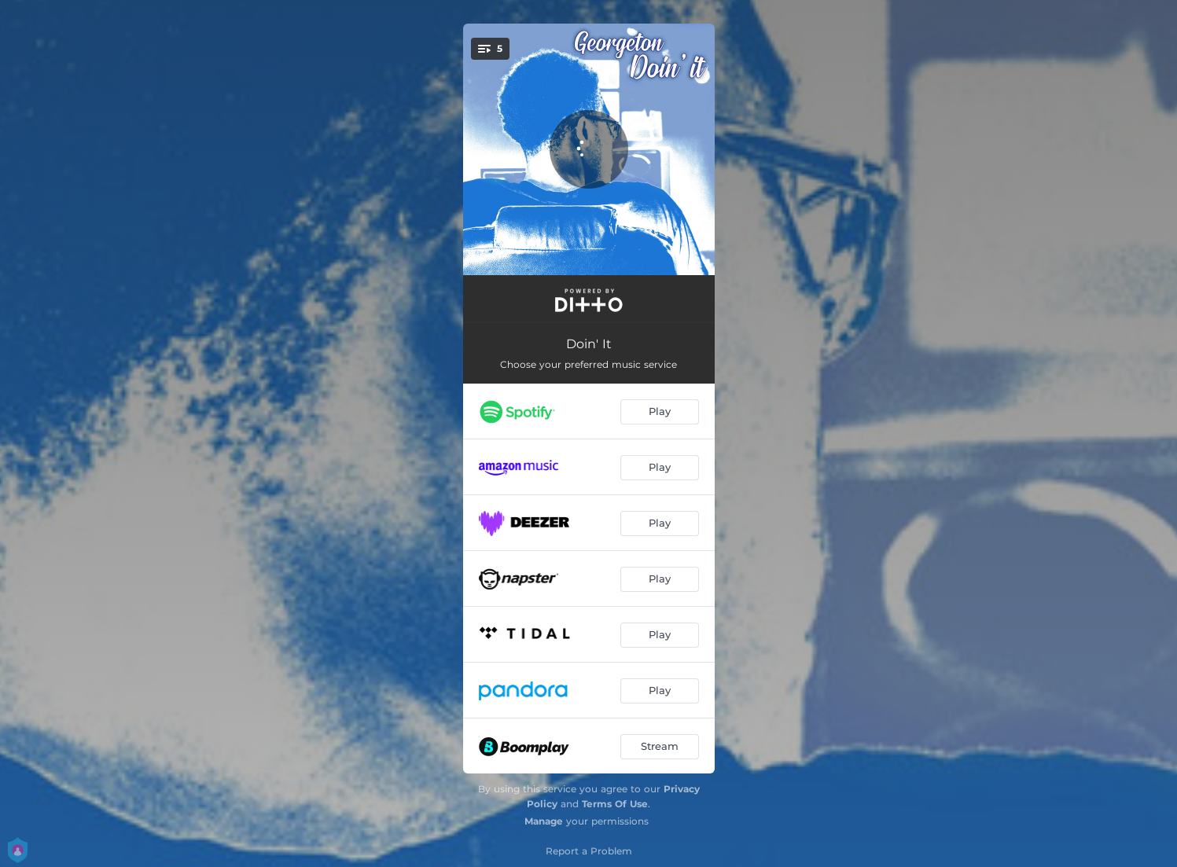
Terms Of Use (615, 804)
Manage (543, 821)
